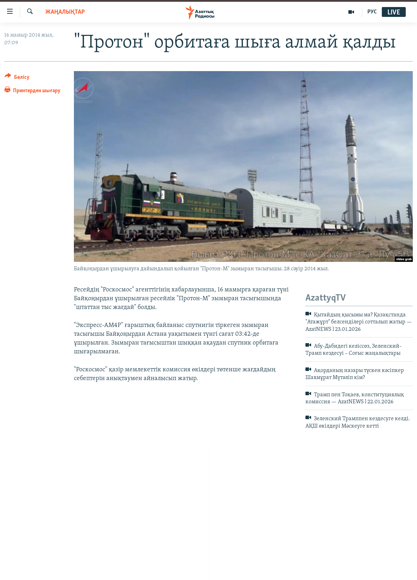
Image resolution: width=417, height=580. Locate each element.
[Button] (17, 78)
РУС (372, 12)
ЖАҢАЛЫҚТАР (65, 12)
